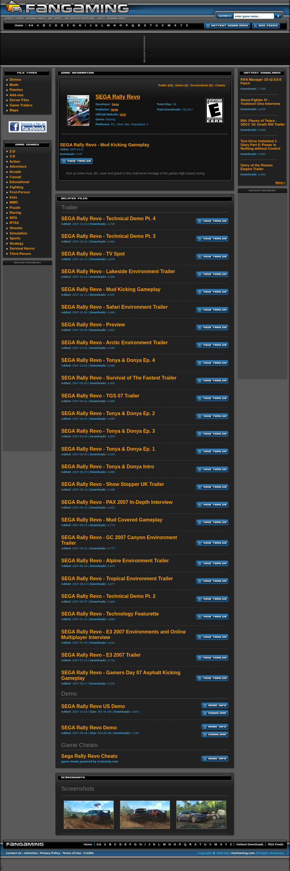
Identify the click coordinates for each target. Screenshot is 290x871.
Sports (15, 238)
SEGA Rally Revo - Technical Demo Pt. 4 (108, 218)
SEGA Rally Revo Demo (89, 727)
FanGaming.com (242, 853)
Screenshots (77, 788)
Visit (123, 114)
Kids (13, 197)
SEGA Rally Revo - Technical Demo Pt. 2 (108, 596)
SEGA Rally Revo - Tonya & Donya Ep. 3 (108, 431)
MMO (14, 202)
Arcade (15, 172)
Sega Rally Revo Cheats (89, 756)
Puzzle (15, 207)
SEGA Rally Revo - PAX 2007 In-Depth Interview (117, 502)
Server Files (19, 100)
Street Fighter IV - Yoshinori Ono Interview (260, 101)
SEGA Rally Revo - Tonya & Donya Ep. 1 (108, 449)
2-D (12, 151)
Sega (115, 104)
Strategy (16, 243)
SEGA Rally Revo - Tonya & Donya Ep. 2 (108, 413)
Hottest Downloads (250, 844)
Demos (15, 79)
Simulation (18, 233)
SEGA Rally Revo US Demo (93, 706)
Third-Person (20, 253)
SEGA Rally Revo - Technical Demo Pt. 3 (108, 236)
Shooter (16, 228)
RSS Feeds (276, 844)
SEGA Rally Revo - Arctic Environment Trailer (114, 342)
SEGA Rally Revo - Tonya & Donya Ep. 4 (108, 360)
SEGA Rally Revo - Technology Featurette (110, 613)
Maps (14, 110)
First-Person (20, 192)
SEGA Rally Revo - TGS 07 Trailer (100, 395)
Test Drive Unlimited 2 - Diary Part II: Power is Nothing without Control (260, 144)
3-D (12, 156)
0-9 (31, 25)
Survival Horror (22, 248)
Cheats (220, 85)
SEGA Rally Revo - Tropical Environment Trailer (117, 578)
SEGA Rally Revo (118, 97)
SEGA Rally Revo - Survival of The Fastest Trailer (119, 377)
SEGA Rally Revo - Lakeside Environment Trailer (118, 271)
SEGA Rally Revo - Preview (93, 324)
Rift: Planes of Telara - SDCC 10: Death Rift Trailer (263, 122)
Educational (19, 182)
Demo (69, 693)
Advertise (30, 853)
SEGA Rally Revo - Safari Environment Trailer (114, 307)
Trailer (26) (165, 85)
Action (15, 161)
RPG (13, 218)
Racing (15, 212)
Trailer (69, 207)
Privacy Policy (50, 853)
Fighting (16, 187)
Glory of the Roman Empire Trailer (257, 167)
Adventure (18, 166)
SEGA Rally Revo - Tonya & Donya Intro (107, 466)
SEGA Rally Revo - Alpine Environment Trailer (115, 560)
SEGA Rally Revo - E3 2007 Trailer (101, 655)
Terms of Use (71, 853)
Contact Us (14, 853)
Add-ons (16, 95)
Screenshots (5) (201, 85)
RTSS (14, 223)
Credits (88, 853)
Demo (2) (181, 85)
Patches (16, 90)
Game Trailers (21, 105)
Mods (14, 85)
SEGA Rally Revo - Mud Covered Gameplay (112, 519)
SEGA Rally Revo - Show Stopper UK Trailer (112, 484)
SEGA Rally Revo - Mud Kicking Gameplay (110, 289)
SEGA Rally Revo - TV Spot (93, 253)
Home (19, 25)
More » (280, 182)
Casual (15, 177)
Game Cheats (79, 745)
